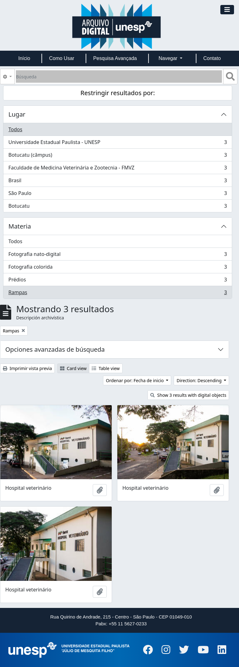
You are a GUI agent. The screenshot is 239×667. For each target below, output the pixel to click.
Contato (212, 58)
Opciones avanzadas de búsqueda (55, 349)
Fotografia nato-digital (117, 255)
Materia (19, 226)
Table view (106, 368)
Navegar (168, 58)
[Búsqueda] (118, 76)
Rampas (117, 294)
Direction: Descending (199, 380)
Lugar (17, 114)
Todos (15, 129)
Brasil (117, 182)
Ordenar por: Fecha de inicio (135, 380)
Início (24, 58)
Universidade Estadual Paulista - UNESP (117, 143)
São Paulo (117, 194)
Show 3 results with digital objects (188, 395)
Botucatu (117, 207)
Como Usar (61, 58)
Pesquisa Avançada (115, 58)
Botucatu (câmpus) (117, 156)
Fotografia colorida (117, 268)
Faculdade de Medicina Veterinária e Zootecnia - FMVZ (117, 169)
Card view (73, 368)
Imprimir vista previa (27, 368)
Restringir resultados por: (118, 93)
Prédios (117, 281)
